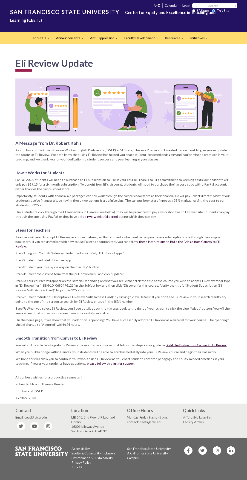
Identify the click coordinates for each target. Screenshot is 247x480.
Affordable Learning (197, 417)
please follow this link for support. (111, 363)
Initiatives (200, 39)
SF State (200, 10)
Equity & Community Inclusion (93, 453)
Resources (176, 39)
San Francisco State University (149, 449)
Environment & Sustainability (92, 458)
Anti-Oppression (105, 39)
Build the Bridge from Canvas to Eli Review (196, 345)
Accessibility (81, 449)
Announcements (71, 39)
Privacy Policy (81, 462)
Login (186, 5)
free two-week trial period (99, 216)
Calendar (171, 5)
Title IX (77, 467)
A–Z (157, 5)
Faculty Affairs (193, 422)
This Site (221, 10)
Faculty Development (142, 39)
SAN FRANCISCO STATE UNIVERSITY (64, 12)
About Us (42, 39)
